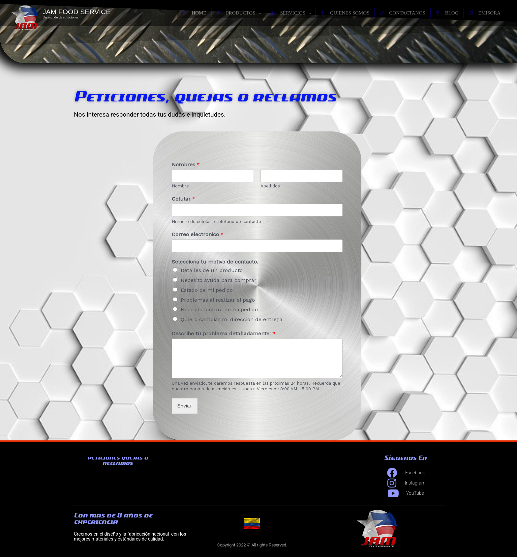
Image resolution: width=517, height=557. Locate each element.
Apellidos (270, 185)
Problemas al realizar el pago (218, 300)
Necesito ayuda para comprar (219, 280)
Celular (183, 199)
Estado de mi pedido (207, 290)
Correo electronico (198, 234)
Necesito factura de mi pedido (219, 309)
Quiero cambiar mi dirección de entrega (232, 319)
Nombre (180, 185)
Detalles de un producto (212, 270)
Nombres (186, 164)
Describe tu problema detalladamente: (223, 333)
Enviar (184, 406)
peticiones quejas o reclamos (117, 460)
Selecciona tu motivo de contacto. (215, 262)
